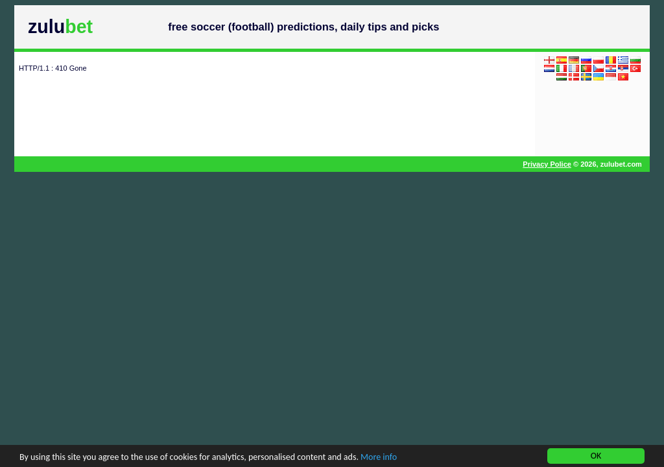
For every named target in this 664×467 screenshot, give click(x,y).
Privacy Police (547, 164)
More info (379, 457)
